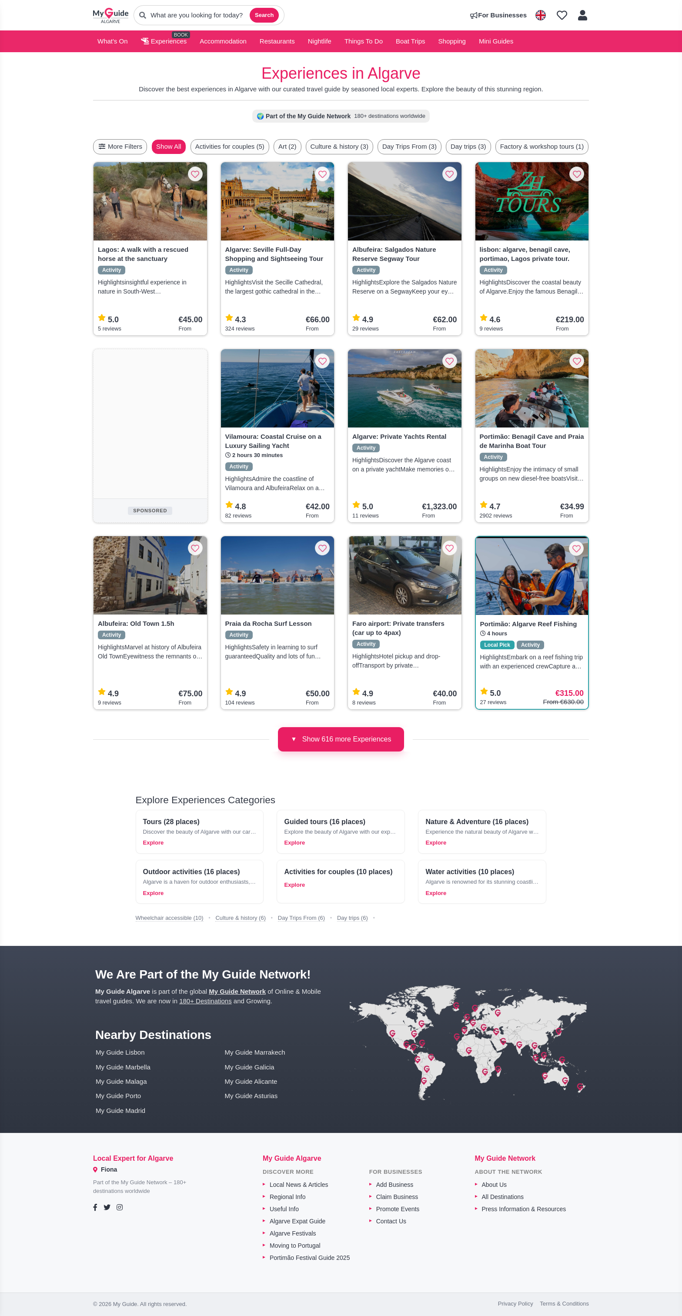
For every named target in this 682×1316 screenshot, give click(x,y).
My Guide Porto (118, 1095)
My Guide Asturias (251, 1095)
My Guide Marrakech (255, 1052)
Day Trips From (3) (430, 146)
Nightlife (319, 41)
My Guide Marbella (123, 1067)
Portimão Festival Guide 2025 (310, 1257)
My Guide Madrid (120, 1110)
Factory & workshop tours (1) (563, 146)
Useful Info (284, 1209)
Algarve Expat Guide (297, 1221)
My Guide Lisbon (120, 1052)
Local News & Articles (299, 1184)
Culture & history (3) (360, 146)
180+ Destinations (205, 1001)
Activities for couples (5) (250, 146)
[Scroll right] (586, 146)
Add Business (395, 1184)
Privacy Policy (515, 1303)
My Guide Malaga (121, 1081)
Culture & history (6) (240, 918)
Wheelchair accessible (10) (170, 918)
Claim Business (397, 1196)
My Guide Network (237, 991)
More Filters (120, 146)
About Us (494, 1184)
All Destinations (503, 1196)
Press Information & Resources (524, 1209)
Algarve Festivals (293, 1233)
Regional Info (288, 1196)
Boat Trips (410, 41)
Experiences (164, 41)
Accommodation (223, 41)
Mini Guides (496, 41)
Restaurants (277, 41)
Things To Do (363, 41)
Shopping (452, 41)
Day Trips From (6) (301, 918)
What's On (112, 41)
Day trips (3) (489, 146)
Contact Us (391, 1221)
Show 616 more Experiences (341, 738)
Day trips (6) (352, 918)
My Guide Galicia (249, 1067)
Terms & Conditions (564, 1303)
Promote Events (398, 1209)
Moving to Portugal (295, 1245)
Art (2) (308, 146)
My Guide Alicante (251, 1081)
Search (264, 15)
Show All (189, 146)
